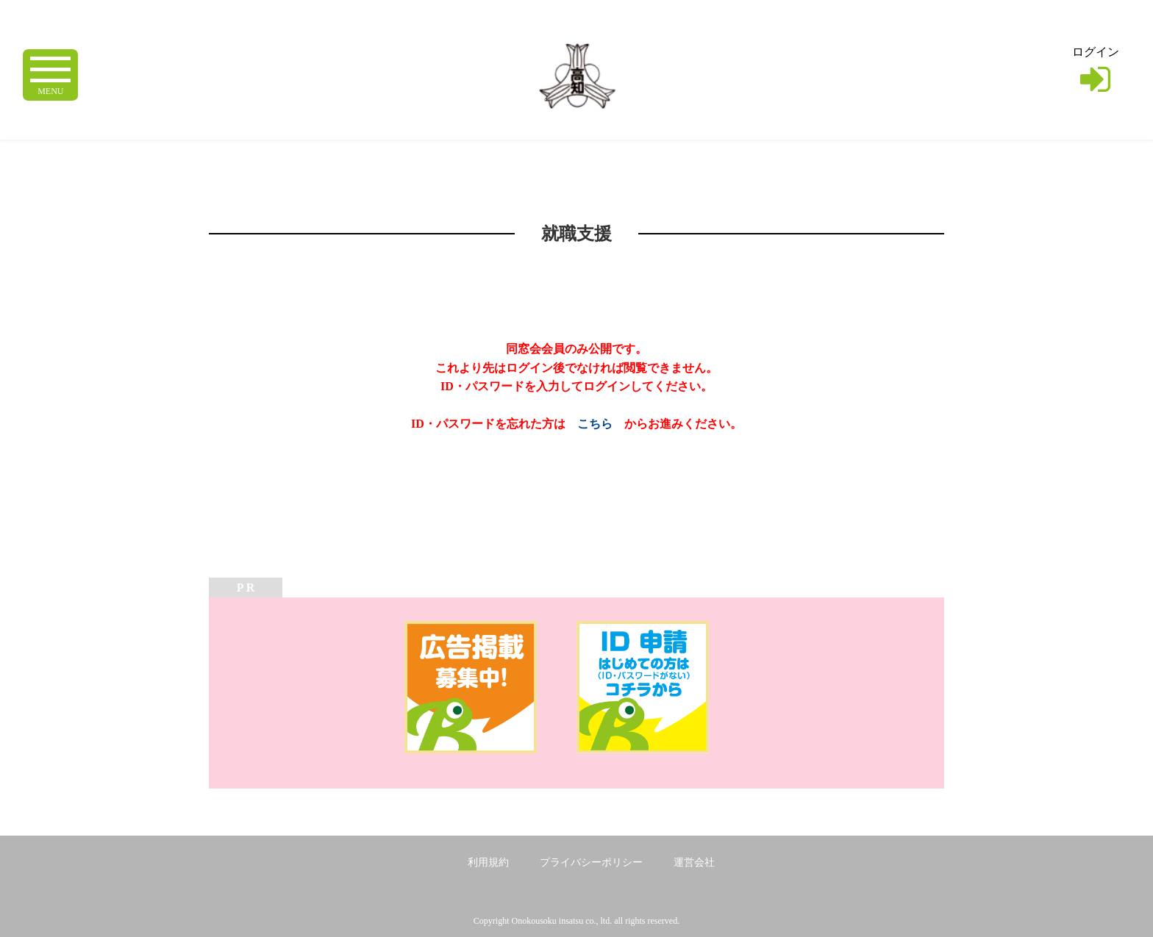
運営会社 (694, 862)
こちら (595, 423)
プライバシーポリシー (591, 862)
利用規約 (488, 862)
